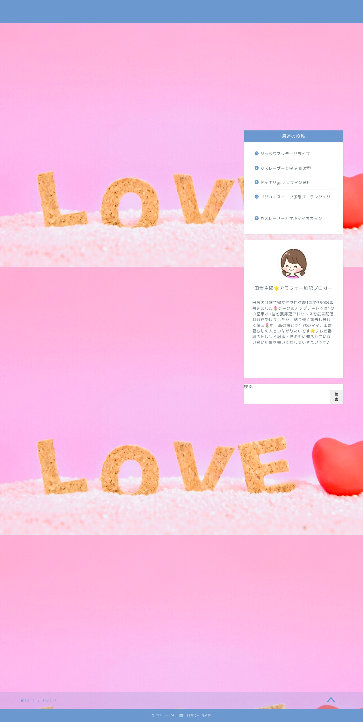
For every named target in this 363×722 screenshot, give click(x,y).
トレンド (198, 115)
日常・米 (119, 115)
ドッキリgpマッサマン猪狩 (285, 182)
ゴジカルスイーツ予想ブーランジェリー (295, 200)
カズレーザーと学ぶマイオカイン (291, 218)
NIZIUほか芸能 (240, 115)
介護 (160, 115)
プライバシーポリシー (78, 117)
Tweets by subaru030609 (296, 10)
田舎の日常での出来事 (181, 11)
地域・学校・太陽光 (322, 117)
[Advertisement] (181, 65)
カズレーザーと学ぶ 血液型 (285, 168)
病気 (281, 115)
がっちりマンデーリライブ (285, 153)
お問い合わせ (39, 117)
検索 (248, 387)
